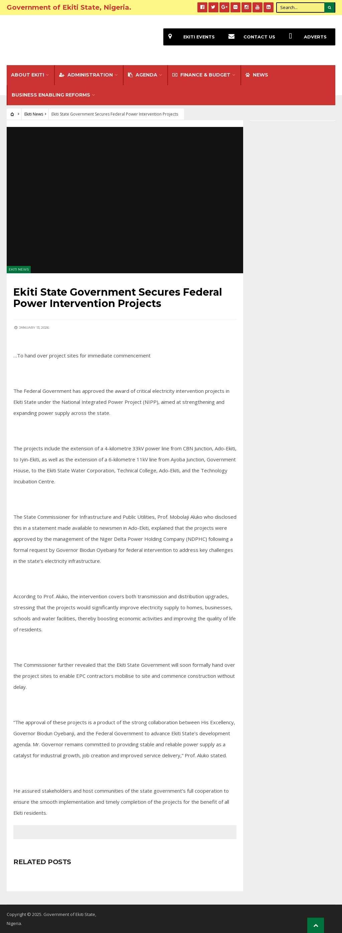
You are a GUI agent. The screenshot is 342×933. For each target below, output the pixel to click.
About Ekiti (27, 75)
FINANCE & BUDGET (201, 75)
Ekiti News (33, 114)
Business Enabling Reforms (51, 95)
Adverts (305, 36)
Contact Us (249, 36)
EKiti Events (189, 36)
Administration (86, 75)
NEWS (256, 75)
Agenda (142, 75)
